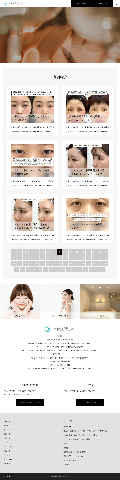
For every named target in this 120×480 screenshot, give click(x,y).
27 (71, 258)
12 (83, 252)
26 (65, 258)
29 (83, 258)
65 (97, 269)
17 (14, 258)
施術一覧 (7, 421)
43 (65, 263)
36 (25, 263)
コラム (6, 442)
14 (94, 252)
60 (68, 269)
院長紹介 (7, 451)
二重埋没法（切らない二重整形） (76, 452)
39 (42, 263)
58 (57, 269)
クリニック (8, 447)
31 (94, 258)
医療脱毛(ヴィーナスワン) (73, 456)
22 (42, 258)
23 (48, 258)
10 (71, 252)
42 (60, 263)
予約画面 (7, 463)
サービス (68, 421)
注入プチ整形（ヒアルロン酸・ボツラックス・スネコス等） (86, 431)
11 (77, 252)
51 (17, 269)
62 (80, 269)
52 (22, 269)
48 (94, 263)
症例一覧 (7, 434)
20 (31, 258)
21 (37, 258)
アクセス (7, 455)
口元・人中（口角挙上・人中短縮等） (77, 439)
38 (37, 263)
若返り (66, 443)
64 (91, 269)
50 (106, 263)
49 (100, 263)
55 (40, 269)
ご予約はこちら (90, 402)
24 (54, 258)
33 (106, 258)
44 (71, 263)
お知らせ (7, 438)
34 (14, 263)
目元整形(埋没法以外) (71, 460)
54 (34, 269)
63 (86, 269)
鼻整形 (66, 448)
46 (83, 263)
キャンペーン (8, 430)
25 (60, 258)
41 (54, 263)
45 (77, 263)
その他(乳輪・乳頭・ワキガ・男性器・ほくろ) (80, 435)
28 (77, 258)
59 (63, 269)
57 (51, 269)
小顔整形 (67, 465)
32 (100, 258)
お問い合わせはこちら (30, 402)
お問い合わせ (8, 459)
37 (31, 263)
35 (20, 263)
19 (25, 258)
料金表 (6, 425)
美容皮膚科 (68, 427)
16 (106, 252)
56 (45, 269)
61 (74, 269)
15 (100, 252)
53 (28, 269)
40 (48, 263)
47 (88, 263)
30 (88, 258)
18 (20, 258)
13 (88, 252)
